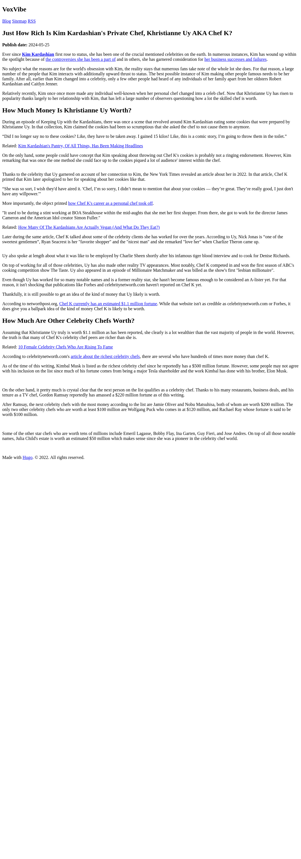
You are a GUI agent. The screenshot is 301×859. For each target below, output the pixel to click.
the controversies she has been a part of (81, 59)
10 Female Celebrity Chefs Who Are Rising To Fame (65, 347)
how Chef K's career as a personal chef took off (110, 203)
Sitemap (19, 21)
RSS (32, 21)
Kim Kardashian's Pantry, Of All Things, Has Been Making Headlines (80, 145)
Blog (6, 21)
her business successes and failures (235, 59)
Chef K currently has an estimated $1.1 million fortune (108, 303)
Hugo (28, 457)
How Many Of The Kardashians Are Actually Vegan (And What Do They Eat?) (89, 227)
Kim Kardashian (38, 54)
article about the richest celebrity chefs (105, 356)
